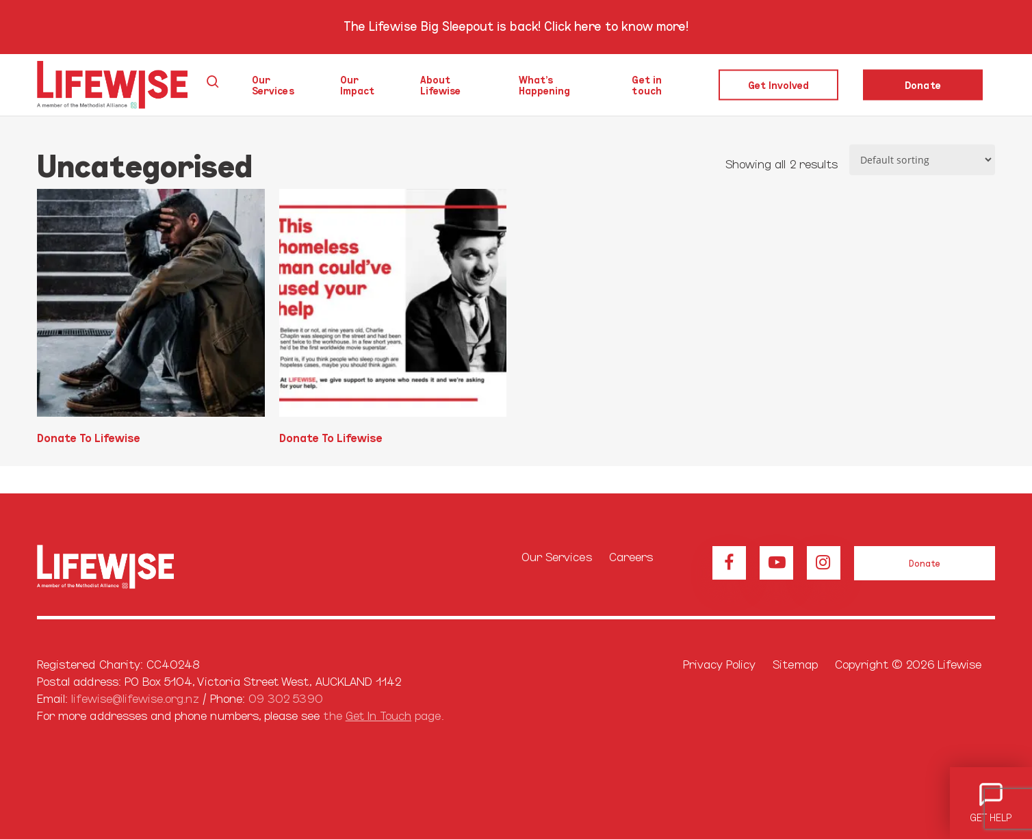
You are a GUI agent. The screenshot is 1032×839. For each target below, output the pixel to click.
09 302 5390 (285, 698)
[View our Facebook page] (729, 563)
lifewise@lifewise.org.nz (134, 698)
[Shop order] (922, 159)
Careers (631, 556)
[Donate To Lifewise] (151, 303)
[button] (924, 563)
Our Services (556, 556)
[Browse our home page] (123, 567)
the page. (383, 715)
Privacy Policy (719, 663)
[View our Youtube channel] (776, 563)
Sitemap (795, 663)
